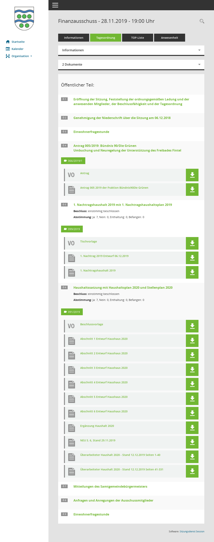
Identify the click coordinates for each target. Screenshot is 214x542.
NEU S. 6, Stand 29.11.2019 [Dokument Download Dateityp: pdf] (97, 440)
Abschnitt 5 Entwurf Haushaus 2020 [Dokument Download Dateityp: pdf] (104, 397)
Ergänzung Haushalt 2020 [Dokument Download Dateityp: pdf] (97, 426)
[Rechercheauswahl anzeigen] (201, 21)
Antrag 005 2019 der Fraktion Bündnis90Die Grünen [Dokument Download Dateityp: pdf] (114, 187)
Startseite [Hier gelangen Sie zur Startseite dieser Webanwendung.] (15, 42)
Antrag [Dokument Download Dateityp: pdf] (84, 173)
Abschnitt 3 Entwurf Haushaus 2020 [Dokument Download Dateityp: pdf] (104, 368)
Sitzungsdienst (192, 531)
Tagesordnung (105, 37)
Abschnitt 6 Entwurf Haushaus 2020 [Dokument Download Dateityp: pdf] (104, 411)
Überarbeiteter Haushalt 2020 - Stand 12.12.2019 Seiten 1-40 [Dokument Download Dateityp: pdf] (120, 455)
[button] (24, 56)
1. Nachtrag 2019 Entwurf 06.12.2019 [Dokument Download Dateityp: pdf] (104, 256)
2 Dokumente (72, 64)
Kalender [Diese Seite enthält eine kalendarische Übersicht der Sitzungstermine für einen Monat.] (14, 49)
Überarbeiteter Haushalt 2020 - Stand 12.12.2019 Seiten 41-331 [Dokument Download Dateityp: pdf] (121, 469)
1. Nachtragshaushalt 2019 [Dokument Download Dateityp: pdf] (98, 270)
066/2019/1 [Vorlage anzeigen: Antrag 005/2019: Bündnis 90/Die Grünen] (75, 161)
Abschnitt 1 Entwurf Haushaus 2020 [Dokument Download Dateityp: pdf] (104, 339)
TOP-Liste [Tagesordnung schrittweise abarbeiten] (137, 37)
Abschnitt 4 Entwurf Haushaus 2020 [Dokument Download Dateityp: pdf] (104, 382)
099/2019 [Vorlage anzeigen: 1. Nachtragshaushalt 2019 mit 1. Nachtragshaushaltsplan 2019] (74, 229)
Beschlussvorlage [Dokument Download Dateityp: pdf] (91, 324)
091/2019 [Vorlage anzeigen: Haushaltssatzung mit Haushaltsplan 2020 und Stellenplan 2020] (74, 312)
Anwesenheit (169, 37)
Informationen (73, 37)
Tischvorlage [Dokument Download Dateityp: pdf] (88, 241)
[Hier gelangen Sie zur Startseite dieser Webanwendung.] (24, 18)
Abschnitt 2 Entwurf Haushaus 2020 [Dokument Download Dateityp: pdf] (104, 353)
